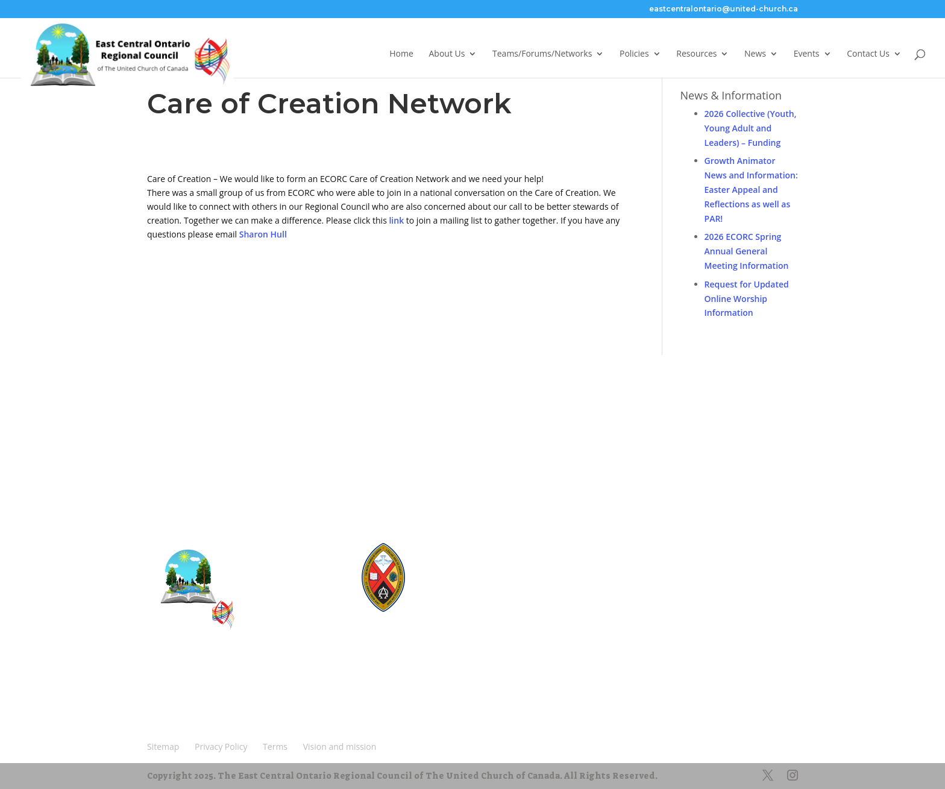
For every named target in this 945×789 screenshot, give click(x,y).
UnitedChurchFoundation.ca (479, 579)
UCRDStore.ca (455, 612)
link (396, 220)
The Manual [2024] (463, 558)
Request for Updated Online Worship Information (747, 298)
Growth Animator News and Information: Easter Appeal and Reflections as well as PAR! (751, 189)
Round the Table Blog (468, 569)
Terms (277, 689)
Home (401, 56)
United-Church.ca (461, 547)
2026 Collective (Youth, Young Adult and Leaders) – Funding (751, 128)
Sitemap (168, 689)
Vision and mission (190, 707)
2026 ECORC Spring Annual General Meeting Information (747, 251)
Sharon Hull (263, 234)
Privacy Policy (224, 689)
